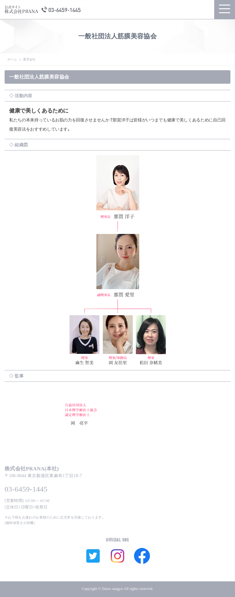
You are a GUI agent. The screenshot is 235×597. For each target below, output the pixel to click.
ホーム (12, 59)
